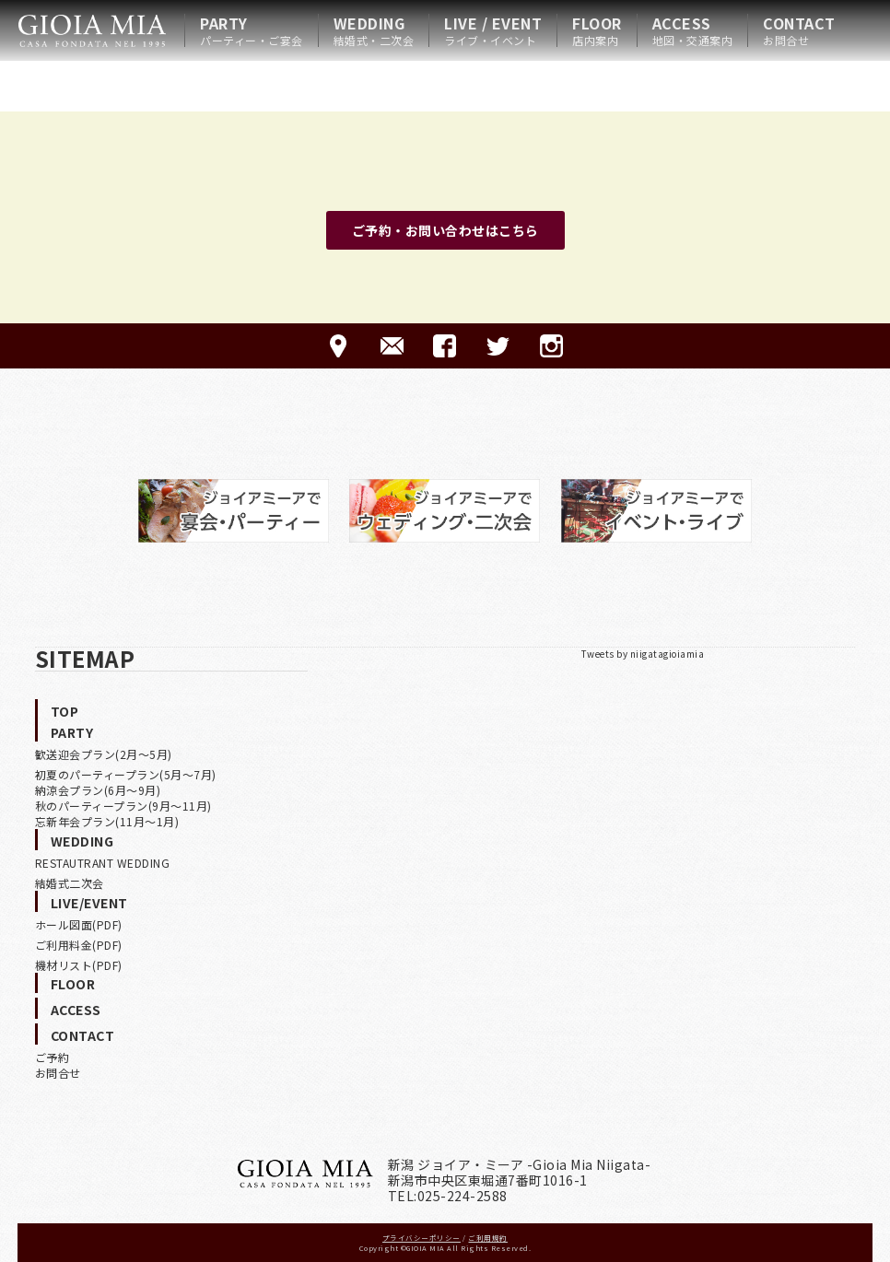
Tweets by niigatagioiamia (643, 653)
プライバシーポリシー (421, 1238)
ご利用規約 (488, 1238)
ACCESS (692, 30)
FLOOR (597, 30)
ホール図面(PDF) (79, 924)
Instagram (551, 345)
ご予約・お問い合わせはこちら (445, 230)
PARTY (251, 30)
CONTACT (799, 30)
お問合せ (58, 1073)
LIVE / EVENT (493, 30)
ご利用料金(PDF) (79, 944)
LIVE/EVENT (89, 903)
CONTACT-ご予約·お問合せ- (392, 345)
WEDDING (374, 30)
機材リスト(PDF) (79, 965)
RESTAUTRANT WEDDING (102, 863)
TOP (65, 711)
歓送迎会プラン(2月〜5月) (103, 754)
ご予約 (52, 1057)
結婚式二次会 (69, 883)
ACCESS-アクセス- (338, 345)
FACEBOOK (444, 345)
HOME (92, 30)
